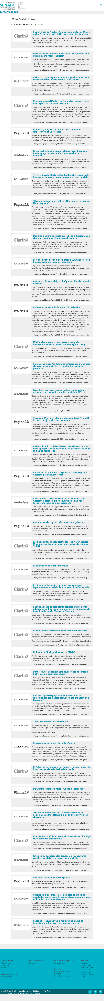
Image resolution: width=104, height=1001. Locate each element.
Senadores (5, 965)
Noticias (84, 963)
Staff (83, 977)
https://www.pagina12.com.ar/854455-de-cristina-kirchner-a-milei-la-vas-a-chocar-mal (67, 805)
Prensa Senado (86, 972)
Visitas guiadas (6, 976)
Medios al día (86, 965)
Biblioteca (5, 967)
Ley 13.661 (58, 973)
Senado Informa (87, 974)
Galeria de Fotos (87, 967)
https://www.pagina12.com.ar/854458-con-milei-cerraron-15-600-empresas (63, 887)
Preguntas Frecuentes (62, 976)
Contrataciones (59, 963)
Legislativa (32, 963)
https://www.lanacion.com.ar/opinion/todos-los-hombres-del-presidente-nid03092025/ (68, 736)
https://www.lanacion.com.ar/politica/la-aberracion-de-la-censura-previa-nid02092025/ (68, 578)
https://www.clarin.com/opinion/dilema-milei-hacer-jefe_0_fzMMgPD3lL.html (64, 664)
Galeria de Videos (87, 970)
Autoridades (5, 963)
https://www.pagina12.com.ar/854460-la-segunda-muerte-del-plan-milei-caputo (65, 760)
